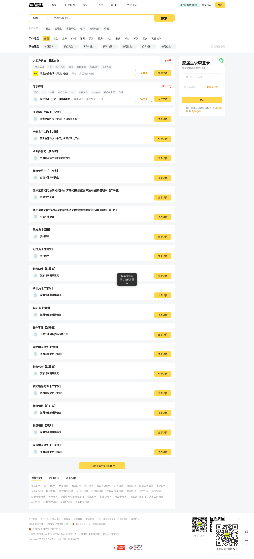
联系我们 (90, 519)
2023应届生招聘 (114, 491)
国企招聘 (76, 485)
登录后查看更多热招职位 (102, 466)
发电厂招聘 (66, 502)
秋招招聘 (63, 485)
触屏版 (67, 519)
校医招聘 (131, 485)
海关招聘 (156, 491)
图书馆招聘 (50, 485)
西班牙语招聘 (38, 496)
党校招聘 (143, 491)
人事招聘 (118, 485)
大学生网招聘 (156, 496)
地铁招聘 (91, 496)
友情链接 (78, 519)
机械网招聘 (97, 491)
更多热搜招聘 (82, 502)
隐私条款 (196, 111)
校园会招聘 (120, 496)
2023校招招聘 (66, 491)
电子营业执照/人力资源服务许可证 (89, 524)
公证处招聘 (82, 491)
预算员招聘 (37, 491)
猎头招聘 (36, 485)
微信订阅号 (199, 536)
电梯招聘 (51, 491)
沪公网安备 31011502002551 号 (45, 529)
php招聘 (35, 502)
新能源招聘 (105, 496)
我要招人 (206, 5)
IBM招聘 (53, 496)
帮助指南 (123, 519)
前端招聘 (131, 491)
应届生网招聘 (146, 485)
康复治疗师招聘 (138, 496)
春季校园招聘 (50, 502)
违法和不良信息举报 (107, 519)
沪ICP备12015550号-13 (57, 524)
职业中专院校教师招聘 (72, 496)
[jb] (118, 548)
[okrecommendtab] (99, 5)
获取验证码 (212, 87)
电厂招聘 (88, 485)
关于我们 (33, 519)
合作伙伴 (45, 519)
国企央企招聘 (104, 485)
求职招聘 (161, 485)
